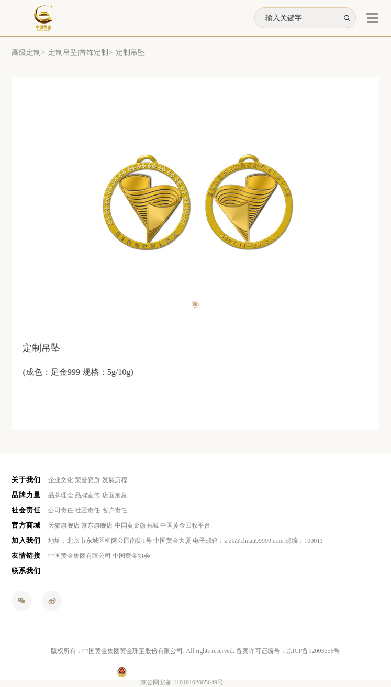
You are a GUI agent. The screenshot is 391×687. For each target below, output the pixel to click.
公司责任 (60, 510)
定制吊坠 (130, 52)
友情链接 (26, 555)
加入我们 (26, 540)
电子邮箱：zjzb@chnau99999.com (238, 540)
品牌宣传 (87, 495)
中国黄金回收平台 (185, 525)
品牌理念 (60, 495)
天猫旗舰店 (64, 525)
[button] (194, 304)
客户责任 (114, 510)
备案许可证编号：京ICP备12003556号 (288, 651)
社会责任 (26, 510)
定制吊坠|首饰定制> (80, 52)
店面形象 (114, 495)
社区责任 (87, 510)
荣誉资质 (87, 480)
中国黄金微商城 (137, 525)
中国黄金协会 (131, 555)
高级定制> (28, 52)
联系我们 (26, 571)
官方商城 (26, 525)
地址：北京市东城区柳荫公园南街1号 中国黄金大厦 (119, 540)
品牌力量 (26, 495)
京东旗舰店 (97, 525)
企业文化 (60, 480)
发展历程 (114, 480)
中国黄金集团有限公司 (79, 555)
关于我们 (26, 480)
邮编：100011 (304, 540)
